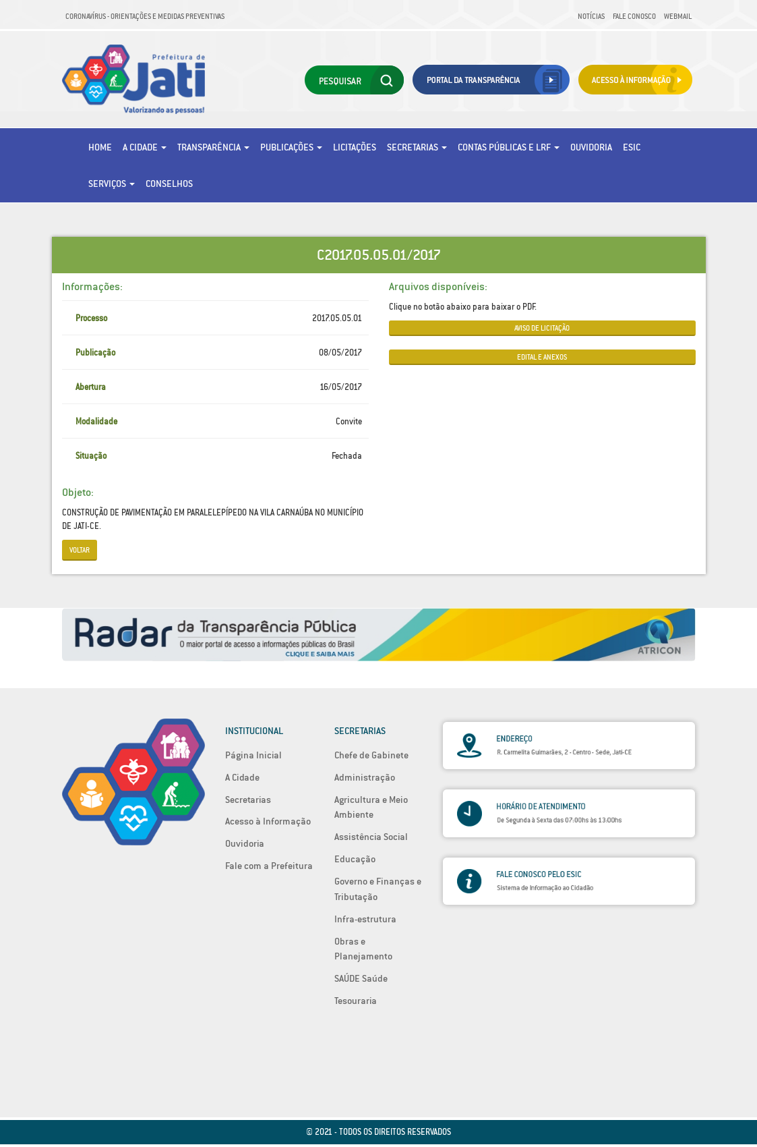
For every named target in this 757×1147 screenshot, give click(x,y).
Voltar (79, 550)
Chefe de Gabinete (371, 755)
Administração (364, 777)
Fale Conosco (634, 16)
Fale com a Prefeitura (269, 866)
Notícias (591, 16)
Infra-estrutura (365, 919)
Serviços (111, 183)
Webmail (678, 16)
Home (100, 147)
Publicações (291, 147)
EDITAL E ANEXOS (542, 357)
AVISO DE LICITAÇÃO (542, 328)
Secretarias (417, 147)
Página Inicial (253, 755)
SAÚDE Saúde (361, 978)
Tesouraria (355, 1001)
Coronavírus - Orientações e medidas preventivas (144, 16)
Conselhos (169, 183)
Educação (354, 859)
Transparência (213, 147)
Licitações (354, 147)
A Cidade (144, 147)
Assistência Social (371, 837)
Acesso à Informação (268, 821)
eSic (631, 147)
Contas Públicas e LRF (508, 147)
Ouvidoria (591, 147)
